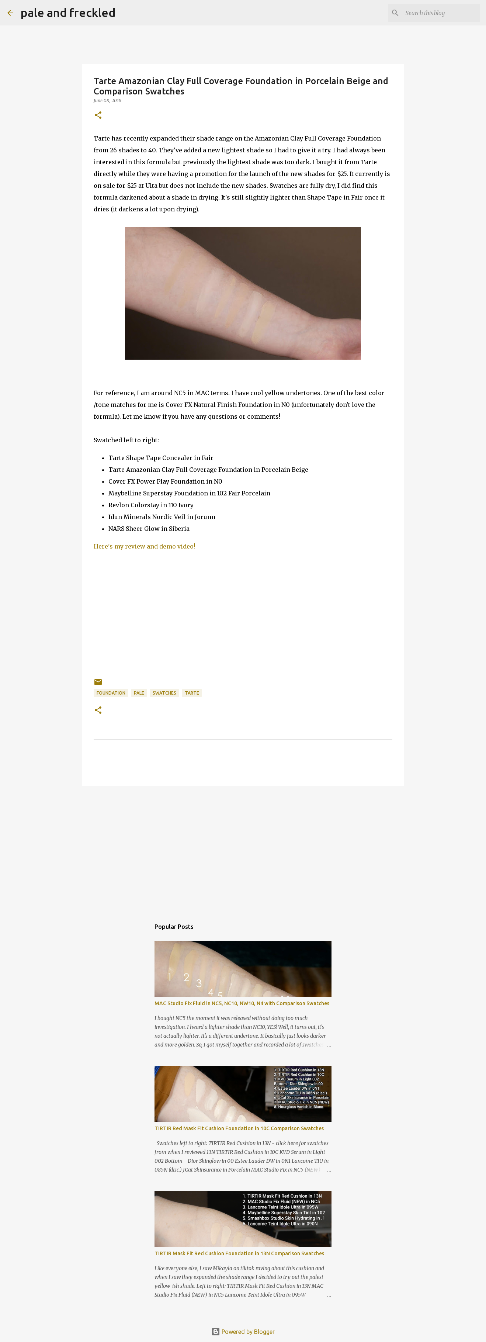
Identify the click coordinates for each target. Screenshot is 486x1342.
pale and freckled (68, 12)
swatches (164, 693)
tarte (192, 693)
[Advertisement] (243, 848)
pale (139, 693)
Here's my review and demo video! (144, 546)
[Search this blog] (441, 13)
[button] (98, 116)
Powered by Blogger (243, 1331)
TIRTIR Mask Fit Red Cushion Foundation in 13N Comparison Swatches (239, 1253)
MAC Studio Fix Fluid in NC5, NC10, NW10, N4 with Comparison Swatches (242, 1003)
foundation (111, 693)
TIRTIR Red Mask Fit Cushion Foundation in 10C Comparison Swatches (239, 1128)
